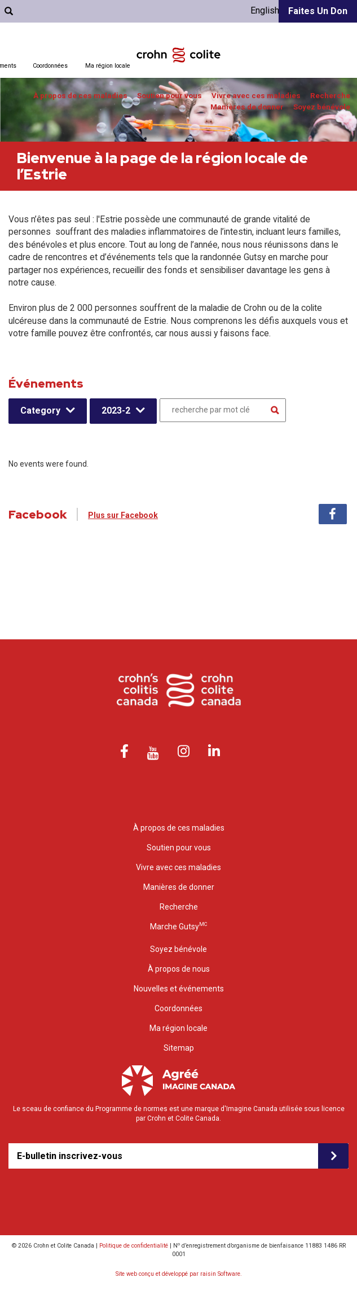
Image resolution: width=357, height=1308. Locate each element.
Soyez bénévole (321, 107)
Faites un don (317, 11)
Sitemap (179, 1047)
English (264, 10)
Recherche (330, 95)
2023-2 (116, 410)
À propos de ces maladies (80, 95)
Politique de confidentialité (133, 1245)
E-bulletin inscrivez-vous (69, 1156)
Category (40, 410)
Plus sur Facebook (123, 515)
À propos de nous (179, 968)
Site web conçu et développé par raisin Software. (179, 1274)
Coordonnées (50, 65)
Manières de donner (247, 107)
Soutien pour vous (169, 95)
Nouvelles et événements (179, 988)
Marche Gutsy (178, 926)
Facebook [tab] (333, 514)
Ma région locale (107, 65)
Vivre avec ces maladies (256, 95)
